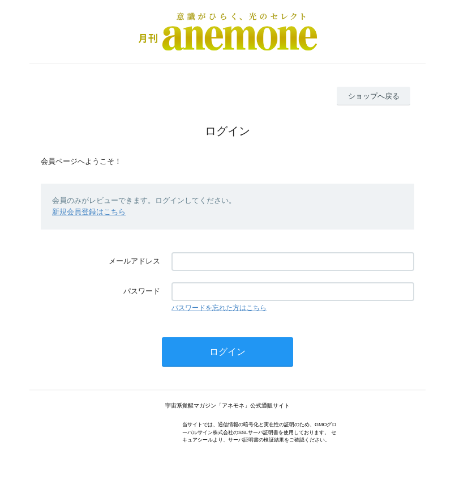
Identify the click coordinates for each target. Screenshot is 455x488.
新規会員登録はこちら (89, 211)
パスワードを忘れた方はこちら (219, 308)
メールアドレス (134, 261)
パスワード (141, 291)
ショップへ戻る (374, 96)
